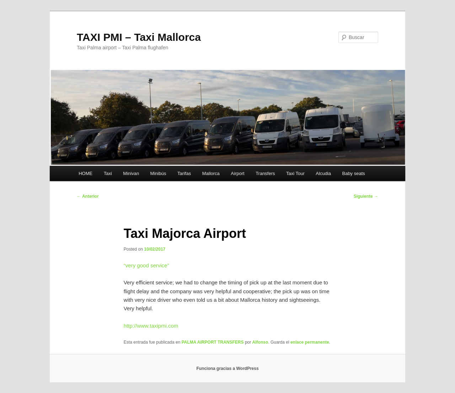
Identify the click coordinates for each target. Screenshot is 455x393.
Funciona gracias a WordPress (227, 368)
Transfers (265, 173)
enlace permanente (309, 342)
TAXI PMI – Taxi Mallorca (139, 37)
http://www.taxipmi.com (151, 326)
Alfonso (260, 342)
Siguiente (366, 196)
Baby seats (353, 173)
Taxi (108, 173)
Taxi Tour (295, 173)
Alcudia (323, 173)
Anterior (88, 196)
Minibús (158, 173)
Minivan (131, 173)
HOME (85, 173)
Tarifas (184, 173)
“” (146, 265)
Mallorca (211, 173)
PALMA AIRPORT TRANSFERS (213, 342)
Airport (237, 173)
